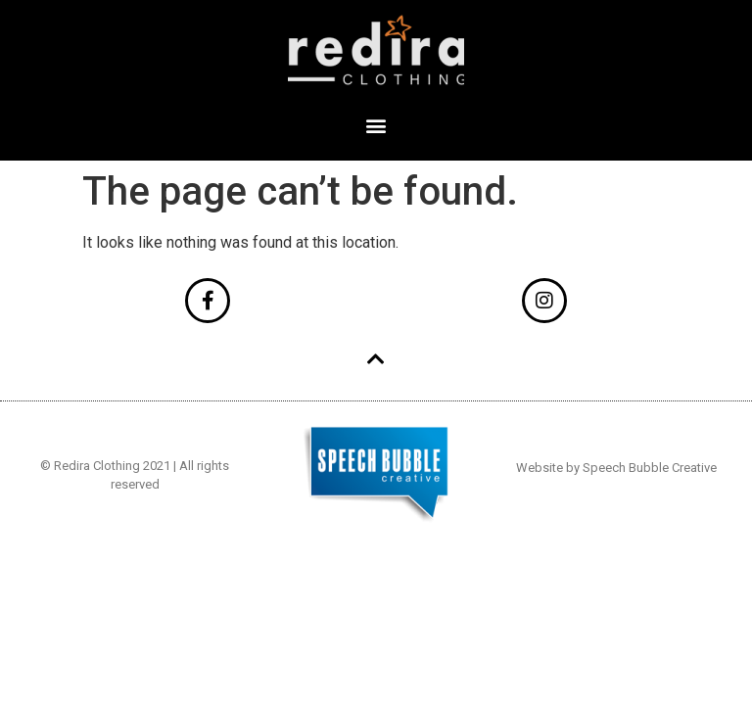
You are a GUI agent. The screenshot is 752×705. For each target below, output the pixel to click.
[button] (376, 125)
